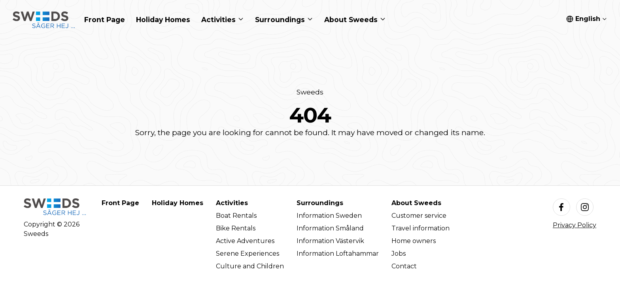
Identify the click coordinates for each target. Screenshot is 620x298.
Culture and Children (250, 266)
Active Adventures (245, 241)
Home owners (413, 241)
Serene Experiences (247, 253)
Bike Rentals (235, 228)
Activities (232, 203)
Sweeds (310, 92)
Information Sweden (329, 215)
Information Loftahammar (338, 253)
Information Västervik (330, 241)
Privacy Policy (574, 225)
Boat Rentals (236, 215)
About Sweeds (416, 203)
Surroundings (320, 203)
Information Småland (330, 228)
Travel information (420, 228)
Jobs (398, 253)
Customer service (418, 215)
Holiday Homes (177, 203)
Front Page (120, 203)
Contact (404, 266)
